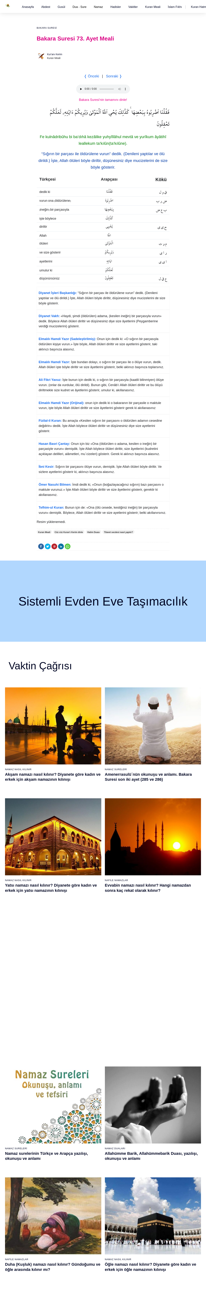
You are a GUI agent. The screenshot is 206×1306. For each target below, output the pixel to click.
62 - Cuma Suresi (50, 1183)
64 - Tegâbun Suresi (51, 1196)
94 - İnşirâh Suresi (93, 1265)
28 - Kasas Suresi (93, 1086)
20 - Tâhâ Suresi (92, 1035)
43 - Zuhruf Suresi (136, 1060)
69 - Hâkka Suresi (50, 1227)
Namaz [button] (98, 6)
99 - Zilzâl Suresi (136, 1177)
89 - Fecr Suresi (92, 1233)
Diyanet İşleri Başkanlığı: (58, 293)
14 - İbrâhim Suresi (51, 1117)
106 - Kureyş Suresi (137, 1221)
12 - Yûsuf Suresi (50, 1104)
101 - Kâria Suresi (136, 1189)
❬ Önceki (91, 76)
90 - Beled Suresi (93, 1240)
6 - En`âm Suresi (50, 1067)
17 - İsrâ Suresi (49, 1136)
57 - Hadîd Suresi (136, 1148)
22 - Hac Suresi (91, 1048)
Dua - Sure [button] (79, 6)
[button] (28, 6)
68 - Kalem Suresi (50, 1221)
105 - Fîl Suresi (135, 1215)
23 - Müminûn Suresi (95, 1054)
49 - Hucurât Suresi (137, 1098)
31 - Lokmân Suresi (94, 1104)
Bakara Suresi (47, 28)
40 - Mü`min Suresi (137, 1042)
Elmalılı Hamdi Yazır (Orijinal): (61, 403)
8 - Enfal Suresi (48, 1079)
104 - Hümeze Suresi (138, 1208)
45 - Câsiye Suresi (137, 1073)
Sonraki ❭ (114, 76)
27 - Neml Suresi (93, 1079)
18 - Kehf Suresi (49, 1142)
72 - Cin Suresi (48, 1246)
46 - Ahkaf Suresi (136, 1079)
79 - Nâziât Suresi (93, 1171)
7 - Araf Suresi (48, 1073)
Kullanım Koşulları (129, 1299)
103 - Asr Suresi (135, 1202)
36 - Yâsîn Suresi (93, 1136)
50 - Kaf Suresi (135, 1104)
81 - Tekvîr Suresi (93, 1183)
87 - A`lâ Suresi (92, 1221)
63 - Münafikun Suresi (52, 1189)
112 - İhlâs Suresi (136, 1258)
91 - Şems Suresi (93, 1246)
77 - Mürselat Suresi (94, 1158)
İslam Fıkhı (175, 6)
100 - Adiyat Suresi (137, 1183)
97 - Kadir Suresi (136, 1164)
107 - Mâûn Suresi (137, 1227)
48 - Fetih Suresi (136, 1092)
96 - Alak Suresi (135, 1158)
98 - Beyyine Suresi (137, 1171)
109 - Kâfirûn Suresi (137, 1240)
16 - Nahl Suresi (49, 1129)
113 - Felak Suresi (137, 1265)
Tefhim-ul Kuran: (51, 507)
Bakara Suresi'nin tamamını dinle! (103, 100)
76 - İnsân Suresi (50, 1271)
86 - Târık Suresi (92, 1215)
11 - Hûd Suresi (49, 1098)
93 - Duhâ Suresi (93, 1258)
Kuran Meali (152, 6)
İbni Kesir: (47, 466)
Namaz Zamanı (192, 1299)
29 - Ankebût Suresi (94, 1092)
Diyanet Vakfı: (49, 316)
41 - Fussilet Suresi (137, 1048)
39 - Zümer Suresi (136, 1035)
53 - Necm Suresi (136, 1123)
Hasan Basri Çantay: (54, 444)
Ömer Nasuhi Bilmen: (55, 484)
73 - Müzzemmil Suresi (53, 1252)
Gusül (61, 6)
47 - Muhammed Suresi (139, 1086)
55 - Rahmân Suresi (137, 1136)
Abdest (45, 6)
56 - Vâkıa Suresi (136, 1142)
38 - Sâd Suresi (92, 1148)
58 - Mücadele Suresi (52, 1158)
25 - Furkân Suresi (94, 1067)
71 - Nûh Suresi (49, 1240)
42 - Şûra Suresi (135, 1054)
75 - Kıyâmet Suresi (51, 1265)
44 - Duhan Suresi (136, 1067)
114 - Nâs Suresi (136, 1271)
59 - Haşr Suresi (49, 1164)
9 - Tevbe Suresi (49, 1086)
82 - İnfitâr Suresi (93, 1189)
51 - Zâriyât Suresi (137, 1111)
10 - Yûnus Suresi (50, 1092)
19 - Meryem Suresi (51, 1148)
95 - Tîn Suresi (91, 1271)
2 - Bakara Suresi (50, 1042)
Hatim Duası (93, 532)
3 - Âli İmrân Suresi (51, 1048)
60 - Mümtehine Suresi (52, 1171)
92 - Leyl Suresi (92, 1252)
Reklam (147, 1299)
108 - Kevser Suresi (137, 1233)
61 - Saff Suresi (49, 1177)
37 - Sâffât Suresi (93, 1142)
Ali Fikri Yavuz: (50, 380)
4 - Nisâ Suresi (48, 1054)
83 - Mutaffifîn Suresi (95, 1196)
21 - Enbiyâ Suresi (93, 1042)
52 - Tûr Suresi (135, 1117)
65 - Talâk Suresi (49, 1202)
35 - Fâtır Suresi (92, 1129)
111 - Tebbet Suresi (137, 1252)
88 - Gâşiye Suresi (94, 1227)
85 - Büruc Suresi (93, 1208)
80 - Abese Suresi (93, 1177)
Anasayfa (28, 6)
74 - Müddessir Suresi (52, 1258)
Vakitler (133, 6)
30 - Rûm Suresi (92, 1098)
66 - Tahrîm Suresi (50, 1208)
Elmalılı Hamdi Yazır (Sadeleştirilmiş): (67, 339)
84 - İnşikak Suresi (94, 1202)
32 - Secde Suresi (93, 1111)
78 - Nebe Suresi (93, 1164)
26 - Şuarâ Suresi (93, 1073)
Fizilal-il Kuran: (50, 420)
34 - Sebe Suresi (93, 1123)
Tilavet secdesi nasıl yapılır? (118, 532)
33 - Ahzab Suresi (93, 1117)
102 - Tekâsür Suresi (138, 1196)
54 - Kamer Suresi (136, 1129)
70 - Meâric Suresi (50, 1233)
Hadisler (115, 6)
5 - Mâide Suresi (49, 1060)
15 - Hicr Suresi (49, 1123)
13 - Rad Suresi (49, 1111)
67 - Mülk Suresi (49, 1215)
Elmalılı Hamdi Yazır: (54, 362)
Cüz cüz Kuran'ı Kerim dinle (69, 532)
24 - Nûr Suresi (92, 1060)
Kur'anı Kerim (54, 54)
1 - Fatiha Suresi (49, 1035)
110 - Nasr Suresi (136, 1246)
